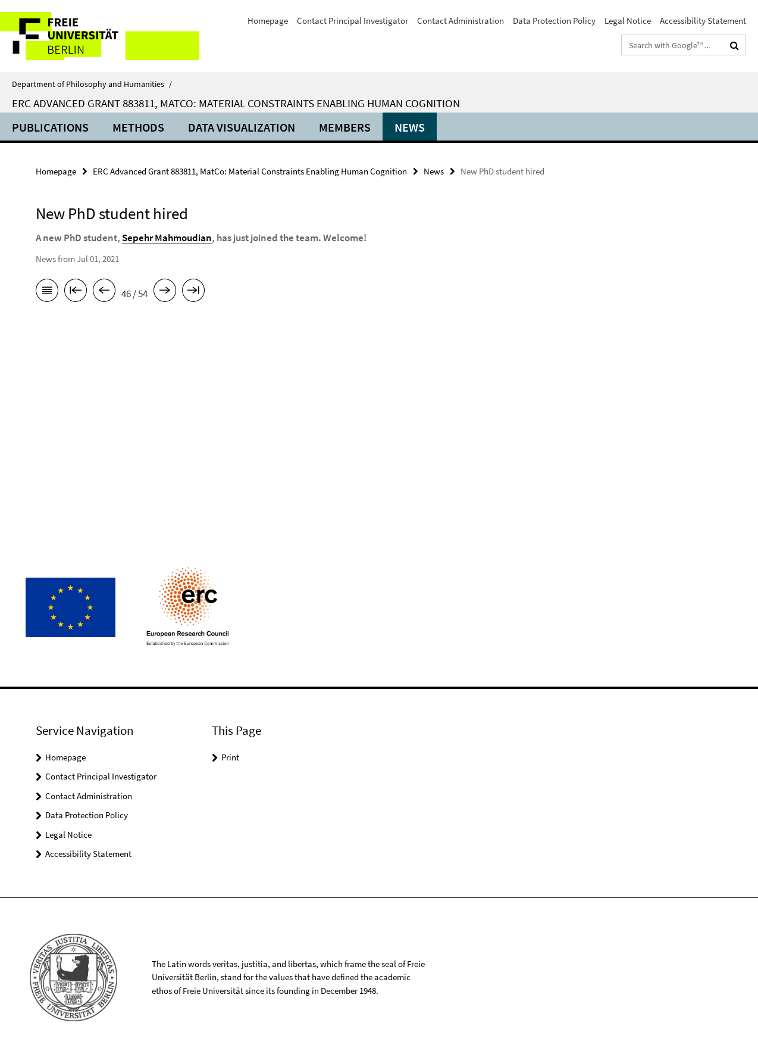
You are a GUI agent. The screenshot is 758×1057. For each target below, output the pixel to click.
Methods (138, 127)
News (409, 127)
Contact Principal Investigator (352, 20)
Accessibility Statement (703, 20)
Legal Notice (627, 20)
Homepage (268, 20)
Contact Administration (460, 20)
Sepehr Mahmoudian (167, 237)
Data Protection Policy (554, 20)
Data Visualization (241, 127)
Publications (50, 127)
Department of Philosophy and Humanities (92, 84)
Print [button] (230, 757)
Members (345, 127)
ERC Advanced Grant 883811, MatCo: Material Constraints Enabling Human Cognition (236, 103)
